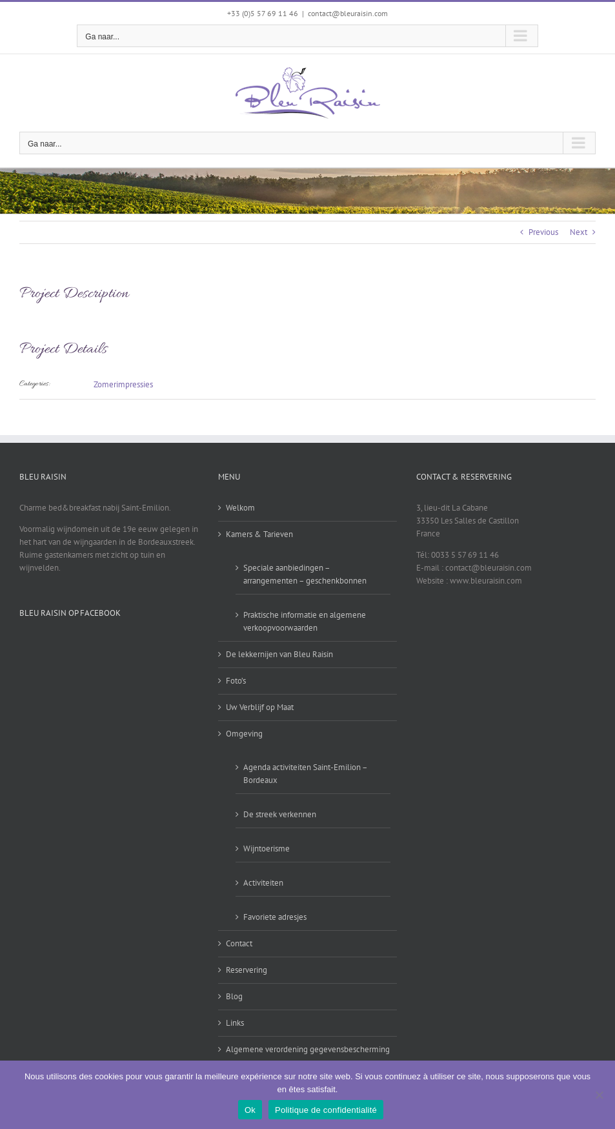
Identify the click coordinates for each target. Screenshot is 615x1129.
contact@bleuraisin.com (348, 13)
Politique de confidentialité (326, 1110)
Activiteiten (263, 882)
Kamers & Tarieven (259, 534)
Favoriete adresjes (275, 916)
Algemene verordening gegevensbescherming (308, 1049)
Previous (543, 232)
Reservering (246, 969)
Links (235, 1022)
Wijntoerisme (266, 848)
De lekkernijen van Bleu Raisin (279, 654)
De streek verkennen (279, 814)
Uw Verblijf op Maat (260, 707)
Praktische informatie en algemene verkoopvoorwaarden (304, 621)
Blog (234, 996)
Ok (250, 1110)
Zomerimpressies (123, 384)
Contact (239, 943)
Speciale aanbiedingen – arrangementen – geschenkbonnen (305, 574)
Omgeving (244, 733)
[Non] (598, 1094)
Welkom (240, 507)
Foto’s (236, 680)
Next (578, 232)
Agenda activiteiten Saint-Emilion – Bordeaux (305, 774)
